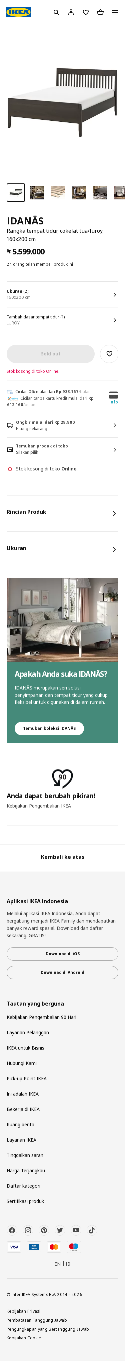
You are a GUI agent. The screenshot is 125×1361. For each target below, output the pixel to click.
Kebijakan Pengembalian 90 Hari (41, 1017)
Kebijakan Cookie (24, 1337)
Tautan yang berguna (35, 1004)
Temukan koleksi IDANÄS (49, 728)
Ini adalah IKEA (23, 1094)
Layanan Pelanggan (28, 1032)
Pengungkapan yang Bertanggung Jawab (48, 1329)
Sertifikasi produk (25, 1201)
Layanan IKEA (21, 1140)
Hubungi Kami (22, 1063)
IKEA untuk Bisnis (25, 1048)
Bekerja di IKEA (23, 1109)
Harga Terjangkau (26, 1170)
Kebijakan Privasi (23, 1311)
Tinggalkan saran (25, 1155)
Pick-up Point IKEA (27, 1078)
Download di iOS (63, 954)
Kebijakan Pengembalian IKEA (39, 806)
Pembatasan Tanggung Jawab (37, 1320)
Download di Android (62, 972)
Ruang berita (20, 1124)
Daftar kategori (23, 1186)
